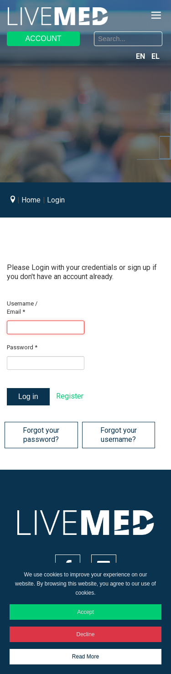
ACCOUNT (43, 38)
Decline (85, 634)
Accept (85, 612)
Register (69, 396)
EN (141, 56)
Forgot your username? (118, 435)
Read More (85, 656)
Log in (28, 396)
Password (22, 347)
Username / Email (22, 307)
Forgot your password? (41, 435)
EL (155, 56)
